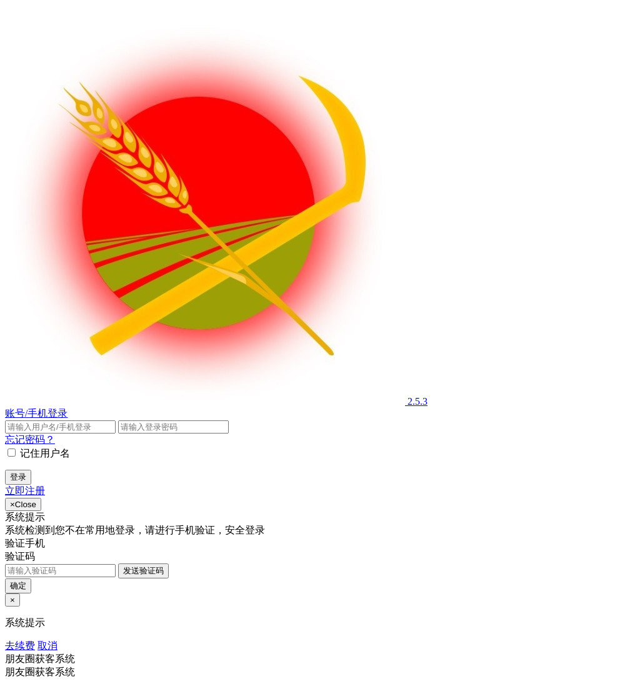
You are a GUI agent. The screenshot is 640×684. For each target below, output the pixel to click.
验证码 (20, 556)
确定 (18, 585)
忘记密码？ (30, 439)
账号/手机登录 (36, 413)
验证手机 (25, 543)
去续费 (20, 645)
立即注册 (25, 490)
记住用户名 (45, 453)
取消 (48, 645)
